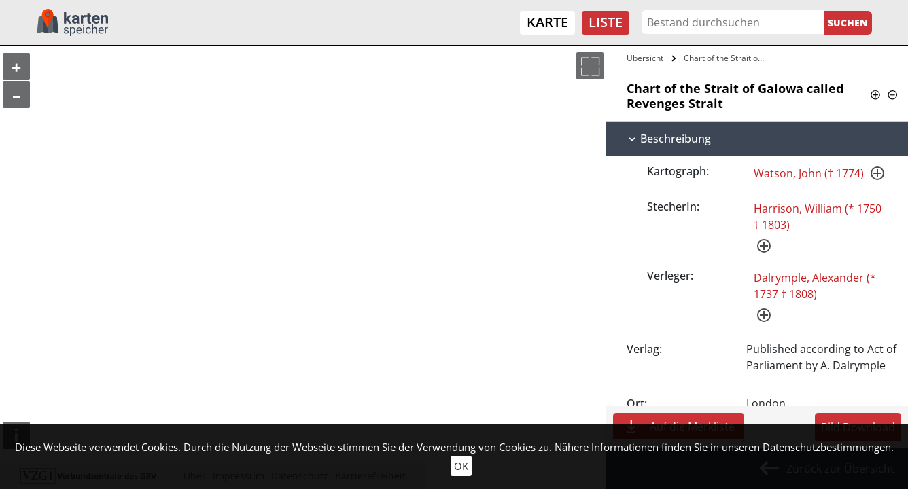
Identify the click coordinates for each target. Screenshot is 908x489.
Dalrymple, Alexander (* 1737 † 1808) (815, 286)
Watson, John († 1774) (809, 173)
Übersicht (645, 58)
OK (461, 466)
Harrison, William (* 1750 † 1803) (817, 216)
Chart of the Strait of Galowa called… (726, 58)
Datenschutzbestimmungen (827, 447)
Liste (606, 22)
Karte (547, 22)
